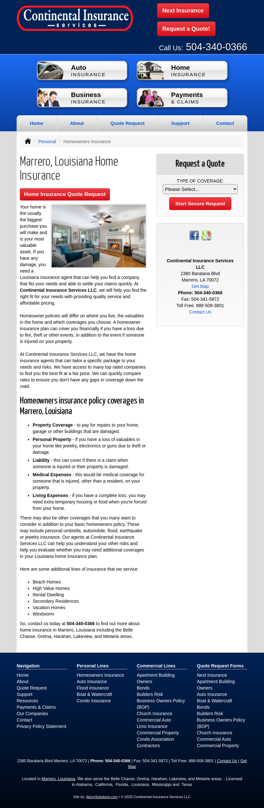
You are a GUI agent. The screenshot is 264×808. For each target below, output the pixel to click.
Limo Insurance (152, 725)
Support (24, 693)
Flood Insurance (93, 687)
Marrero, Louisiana (58, 778)
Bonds (143, 687)
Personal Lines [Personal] (93, 664)
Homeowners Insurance (100, 674)
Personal (47, 140)
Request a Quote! (186, 28)
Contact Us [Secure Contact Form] (200, 311)
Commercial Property (158, 731)
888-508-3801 (210, 304)
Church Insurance (154, 712)
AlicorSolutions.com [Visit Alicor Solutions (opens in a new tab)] (102, 796)
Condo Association (155, 738)
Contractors (148, 744)
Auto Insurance (92, 680)
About (77, 122)
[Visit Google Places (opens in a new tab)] (206, 234)
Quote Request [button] (127, 122)
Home (36, 122)
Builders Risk (150, 693)
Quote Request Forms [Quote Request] (220, 664)
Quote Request (32, 687)
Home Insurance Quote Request (65, 193)
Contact (225, 122)
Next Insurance (183, 10)
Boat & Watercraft (94, 693)
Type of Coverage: (200, 180)
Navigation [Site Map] (28, 664)
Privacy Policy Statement (41, 725)
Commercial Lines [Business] (156, 664)
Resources (27, 699)
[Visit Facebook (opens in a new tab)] (194, 234)
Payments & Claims (36, 706)
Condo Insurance (94, 699)
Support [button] (180, 122)
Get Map (200, 285)
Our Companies (32, 712)
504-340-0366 (216, 46)
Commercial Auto (154, 719)
